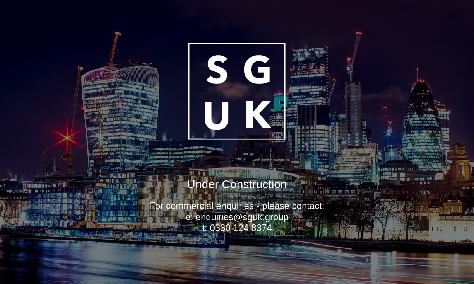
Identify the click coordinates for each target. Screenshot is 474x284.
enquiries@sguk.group (242, 217)
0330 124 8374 (241, 228)
